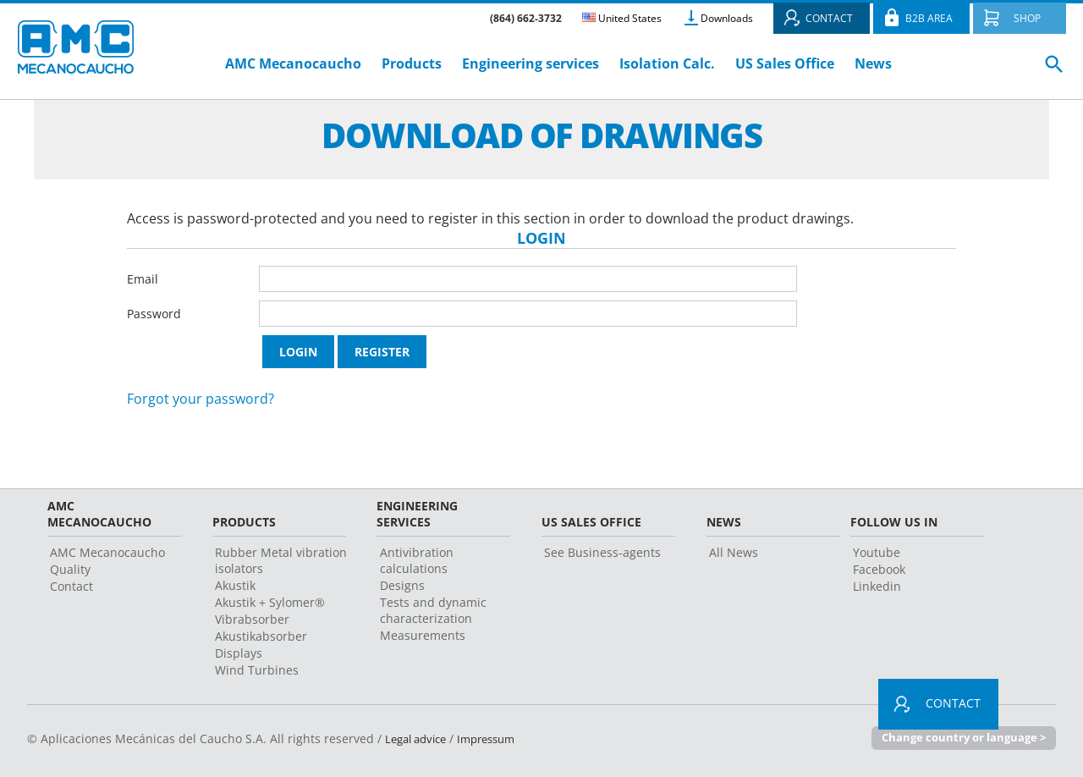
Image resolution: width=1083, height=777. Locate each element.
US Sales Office (784, 63)
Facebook (879, 569)
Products (412, 63)
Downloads (727, 18)
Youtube (876, 552)
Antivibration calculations (417, 560)
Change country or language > (964, 738)
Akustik (235, 585)
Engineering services (530, 63)
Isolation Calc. (667, 63)
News (873, 63)
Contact (71, 586)
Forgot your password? (200, 398)
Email (142, 279)
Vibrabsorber (252, 619)
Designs (402, 585)
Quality (70, 569)
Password (154, 314)
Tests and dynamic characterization (433, 610)
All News (733, 552)
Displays (238, 653)
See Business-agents (602, 552)
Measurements (422, 635)
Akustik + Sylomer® (270, 602)
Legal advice (419, 738)
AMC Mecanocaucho (293, 63)
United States (622, 18)
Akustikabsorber (261, 636)
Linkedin (877, 586)
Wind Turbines (257, 670)
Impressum (497, 738)
